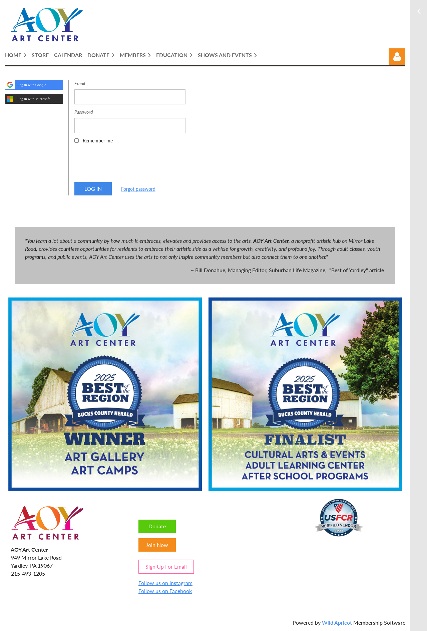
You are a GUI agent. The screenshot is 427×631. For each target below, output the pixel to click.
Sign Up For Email (166, 566)
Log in (397, 56)
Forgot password (138, 189)
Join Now (157, 545)
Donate (157, 526)
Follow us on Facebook (165, 591)
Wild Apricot (337, 622)
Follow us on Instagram (165, 583)
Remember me (98, 140)
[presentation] (125, 165)
